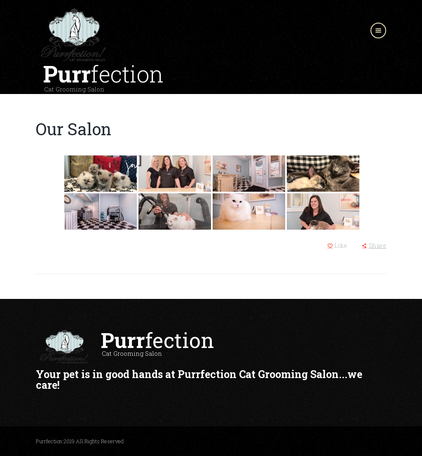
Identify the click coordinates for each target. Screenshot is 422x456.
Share (378, 245)
